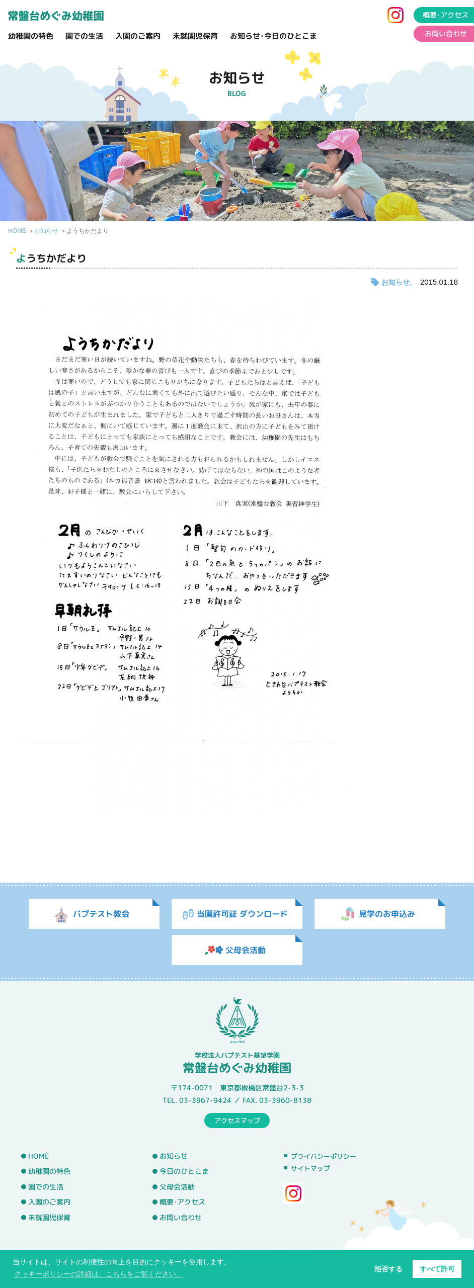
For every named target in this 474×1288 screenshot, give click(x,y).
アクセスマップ (237, 1120)
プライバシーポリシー (323, 1156)
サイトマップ (310, 1168)
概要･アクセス (182, 1202)
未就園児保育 (195, 36)
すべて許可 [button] (437, 1269)
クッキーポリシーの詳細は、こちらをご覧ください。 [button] (98, 1274)
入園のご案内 (138, 36)
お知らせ (46, 230)
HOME (17, 230)
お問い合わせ (181, 1218)
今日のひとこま (184, 1171)
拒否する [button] (388, 1269)
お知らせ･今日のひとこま (273, 36)
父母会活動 (177, 1187)
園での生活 (84, 36)
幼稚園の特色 (30, 36)
